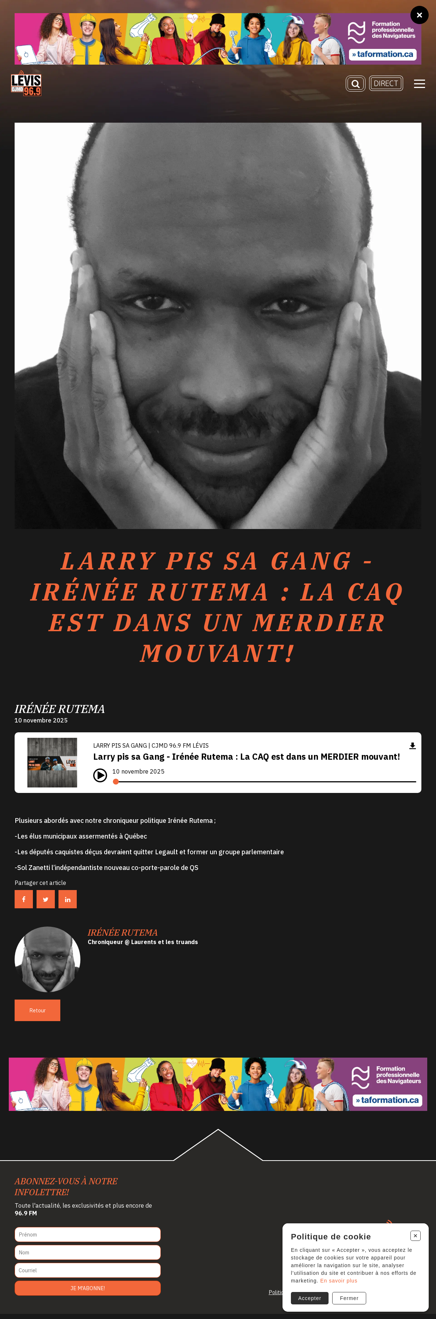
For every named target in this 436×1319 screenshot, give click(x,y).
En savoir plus (337, 1279)
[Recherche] (356, 84)
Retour (37, 1015)
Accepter (308, 1297)
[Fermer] (419, 15)
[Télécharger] (412, 751)
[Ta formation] (218, 39)
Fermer (348, 1297)
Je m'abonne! (88, 1293)
